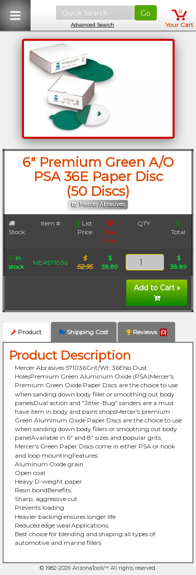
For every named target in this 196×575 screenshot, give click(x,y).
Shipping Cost (83, 332)
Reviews (146, 332)
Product (26, 332)
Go (146, 13)
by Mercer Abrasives (98, 204)
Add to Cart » (157, 292)
